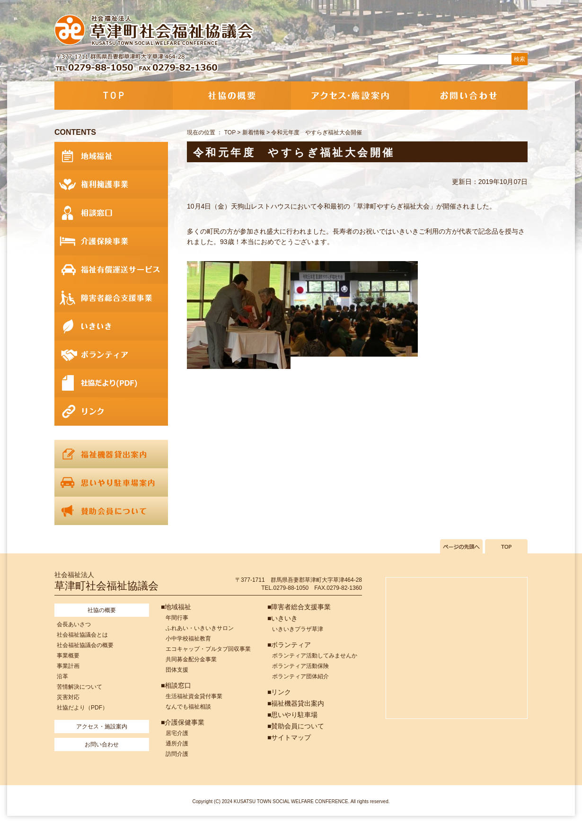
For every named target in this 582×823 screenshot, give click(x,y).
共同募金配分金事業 (191, 659)
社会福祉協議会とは (82, 634)
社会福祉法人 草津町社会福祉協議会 (155, 30)
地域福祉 (111, 156)
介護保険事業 (111, 241)
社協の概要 (232, 95)
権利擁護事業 (111, 184)
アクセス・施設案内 (350, 95)
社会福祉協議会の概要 (85, 645)
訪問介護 (177, 754)
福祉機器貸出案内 (111, 454)
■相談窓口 (176, 685)
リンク (111, 411)
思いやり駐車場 (111, 482)
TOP (113, 95)
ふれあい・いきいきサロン (200, 628)
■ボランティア (289, 644)
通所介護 (177, 743)
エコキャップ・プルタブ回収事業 (208, 649)
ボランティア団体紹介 (300, 676)
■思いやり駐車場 (292, 714)
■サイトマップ (289, 737)
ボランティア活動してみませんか (314, 655)
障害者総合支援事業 (111, 298)
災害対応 (68, 697)
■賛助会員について (295, 726)
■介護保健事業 (182, 722)
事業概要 (68, 655)
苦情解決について (79, 686)
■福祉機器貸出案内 (295, 703)
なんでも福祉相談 (188, 706)
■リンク (279, 692)
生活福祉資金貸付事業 (194, 696)
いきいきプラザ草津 (297, 629)
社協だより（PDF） (82, 707)
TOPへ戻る (506, 546)
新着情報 (253, 132)
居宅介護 (177, 733)
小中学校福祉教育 (188, 638)
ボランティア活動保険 (300, 666)
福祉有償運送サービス (111, 269)
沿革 (62, 676)
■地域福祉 (176, 607)
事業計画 (68, 666)
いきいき (111, 326)
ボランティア (111, 355)
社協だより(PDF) (111, 383)
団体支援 (177, 669)
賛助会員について (111, 511)
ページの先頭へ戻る (461, 546)
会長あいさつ (74, 624)
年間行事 (177, 617)
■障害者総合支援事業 (299, 607)
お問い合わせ (468, 95)
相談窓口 (111, 213)
